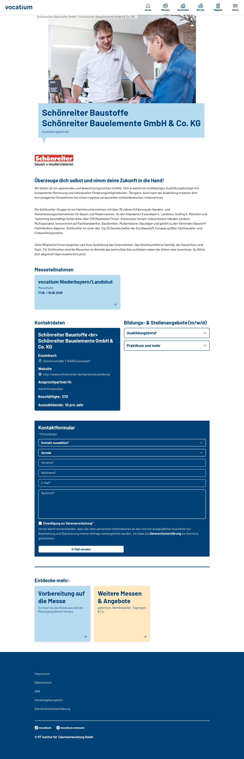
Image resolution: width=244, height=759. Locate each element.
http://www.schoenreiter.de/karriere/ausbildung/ (77, 374)
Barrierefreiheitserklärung (52, 709)
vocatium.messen (71, 728)
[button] (166, 333)
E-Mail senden (81, 549)
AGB (37, 691)
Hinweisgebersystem (49, 700)
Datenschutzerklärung (165, 534)
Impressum (42, 673)
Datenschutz (43, 682)
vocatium (43, 728)
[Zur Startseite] (20, 7)
